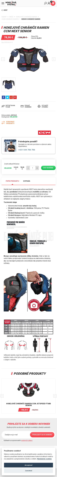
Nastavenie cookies (44, 459)
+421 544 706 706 (26, 150)
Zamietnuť (28, 470)
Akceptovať (28, 465)
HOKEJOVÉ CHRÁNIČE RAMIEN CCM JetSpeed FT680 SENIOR (28, 404)
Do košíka (48, 168)
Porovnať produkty (8, 122)
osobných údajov (26, 440)
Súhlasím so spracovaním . (18, 440)
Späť (4, 10)
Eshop (4, 17)
